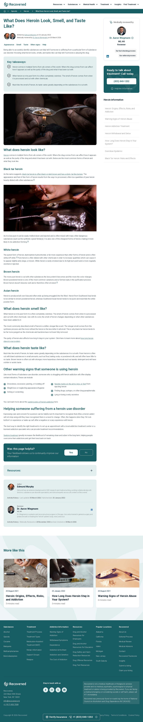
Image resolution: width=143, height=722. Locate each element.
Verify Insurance (58, 717)
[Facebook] (45, 689)
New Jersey (101, 656)
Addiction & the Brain (58, 650)
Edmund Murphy (30, 35)
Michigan (99, 651)
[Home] (5, 11)
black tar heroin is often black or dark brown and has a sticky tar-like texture (52, 174)
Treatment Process (34, 632)
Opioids (7, 637)
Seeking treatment (11, 435)
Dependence (55, 645)
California (99, 637)
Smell (19, 45)
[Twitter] (58, 689)
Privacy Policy (103, 715)
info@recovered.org (12, 701)
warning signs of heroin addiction (41, 402)
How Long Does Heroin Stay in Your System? (120, 142)
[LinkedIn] (107, 56)
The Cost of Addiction (58, 659)
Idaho (98, 646)
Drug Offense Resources (82, 660)
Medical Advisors (126, 646)
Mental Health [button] (90, 4)
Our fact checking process (126, 51)
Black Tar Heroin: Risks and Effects (120, 158)
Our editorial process (127, 55)
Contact (122, 651)
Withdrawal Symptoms (59, 640)
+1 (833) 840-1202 (83, 717)
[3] (28, 241)
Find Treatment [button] (131, 4)
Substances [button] (74, 4)
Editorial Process (126, 637)
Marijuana (7, 646)
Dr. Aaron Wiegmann (40, 37)
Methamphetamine (11, 651)
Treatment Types (33, 637)
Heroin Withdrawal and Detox (118, 133)
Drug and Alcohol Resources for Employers (79, 635)
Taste (26, 45)
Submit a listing (125, 666)
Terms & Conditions (119, 715)
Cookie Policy (133, 715)
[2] (34, 179)
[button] (121, 88)
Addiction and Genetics (59, 655)
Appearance (9, 45)
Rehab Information (34, 650)
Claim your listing (125, 670)
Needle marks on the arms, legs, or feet (70, 384)
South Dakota (101, 661)
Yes (71, 452)
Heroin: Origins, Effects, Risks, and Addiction (120, 110)
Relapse (30, 659)
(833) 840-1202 (121, 81)
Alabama (99, 632)
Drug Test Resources (81, 665)
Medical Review (125, 641)
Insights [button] (118, 4)
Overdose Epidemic (113, 151)
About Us (122, 632)
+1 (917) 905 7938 (11, 704)
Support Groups (33, 655)
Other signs (35, 45)
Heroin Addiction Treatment (117, 126)
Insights (122, 661)
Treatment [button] (106, 4)
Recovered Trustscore (128, 656)
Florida (98, 641)
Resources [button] (59, 4)
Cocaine (7, 641)
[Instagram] (51, 689)
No (86, 452)
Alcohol (7, 632)
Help (44, 45)
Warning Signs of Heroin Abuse (118, 119)
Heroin (6, 155)
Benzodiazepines (10, 656)
